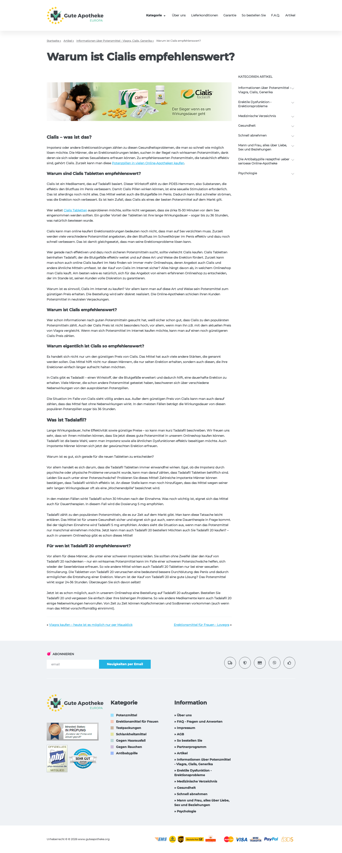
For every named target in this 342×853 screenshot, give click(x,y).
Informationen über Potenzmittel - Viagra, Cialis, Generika (264, 90)
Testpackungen (128, 728)
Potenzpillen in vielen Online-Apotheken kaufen (148, 163)
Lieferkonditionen (204, 15)
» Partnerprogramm (190, 747)
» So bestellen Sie (188, 740)
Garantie (229, 15)
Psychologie (247, 173)
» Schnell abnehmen (190, 794)
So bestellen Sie (254, 15)
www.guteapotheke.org (93, 839)
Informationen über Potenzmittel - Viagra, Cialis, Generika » (115, 40)
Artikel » (68, 40)
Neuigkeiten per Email (125, 664)
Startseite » (54, 40)
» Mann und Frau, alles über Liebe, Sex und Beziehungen (201, 802)
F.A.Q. (275, 15)
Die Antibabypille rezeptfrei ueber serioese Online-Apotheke (263, 161)
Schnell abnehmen (252, 135)
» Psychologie (185, 811)
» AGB (179, 734)
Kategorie (156, 15)
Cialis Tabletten (75, 210)
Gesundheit (247, 126)
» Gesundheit (185, 788)
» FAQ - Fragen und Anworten (198, 721)
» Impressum (184, 728)
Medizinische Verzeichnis (257, 116)
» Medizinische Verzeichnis (195, 781)
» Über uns (183, 715)
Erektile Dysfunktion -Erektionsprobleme (254, 104)
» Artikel (181, 753)
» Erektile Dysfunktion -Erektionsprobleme (193, 772)
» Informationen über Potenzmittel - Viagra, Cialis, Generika (202, 762)
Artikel (290, 15)
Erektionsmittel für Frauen (137, 721)
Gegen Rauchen (129, 747)
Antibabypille (127, 753)
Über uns (179, 15)
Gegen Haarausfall (130, 740)
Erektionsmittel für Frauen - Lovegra (201, 625)
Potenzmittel (126, 715)
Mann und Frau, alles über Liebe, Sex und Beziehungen (262, 147)
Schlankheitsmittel (131, 734)
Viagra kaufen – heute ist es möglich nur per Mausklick (90, 625)
